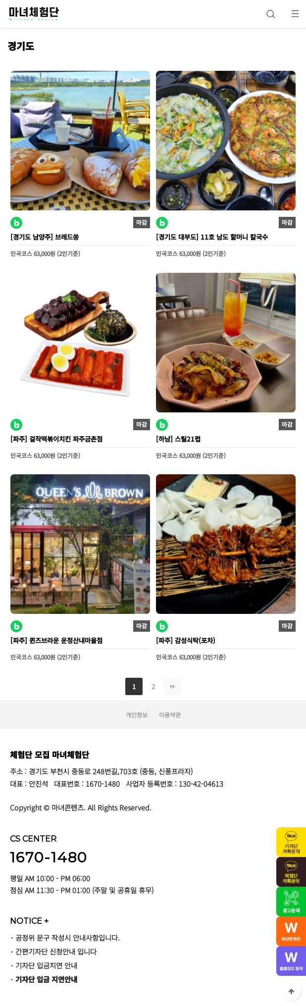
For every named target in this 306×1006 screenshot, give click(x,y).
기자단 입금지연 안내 (46, 965)
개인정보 (137, 714)
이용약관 (170, 714)
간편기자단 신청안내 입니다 (56, 951)
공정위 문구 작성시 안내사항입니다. (67, 937)
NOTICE (29, 921)
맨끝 (172, 686)
